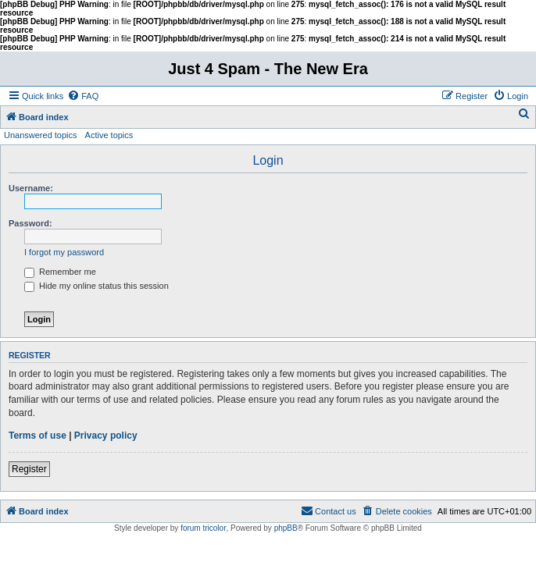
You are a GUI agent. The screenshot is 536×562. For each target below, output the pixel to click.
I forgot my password (64, 252)
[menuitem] (82, 96)
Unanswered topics (40, 135)
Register (29, 469)
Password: (30, 223)
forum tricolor (203, 528)
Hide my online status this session (96, 285)
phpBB (286, 528)
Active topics (109, 135)
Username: (31, 188)
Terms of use (37, 435)
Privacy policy (106, 435)
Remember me (60, 271)
